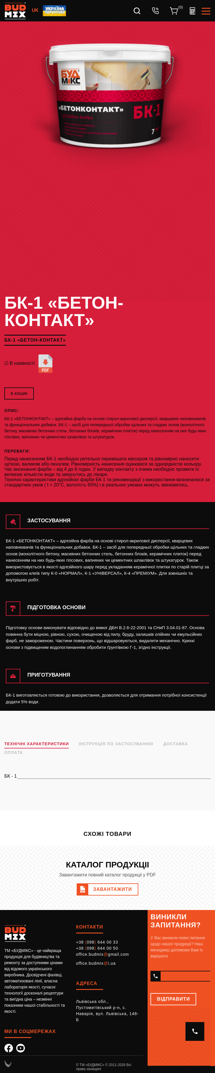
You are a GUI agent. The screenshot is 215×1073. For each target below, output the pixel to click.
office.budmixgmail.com (102, 954)
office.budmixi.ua (96, 963)
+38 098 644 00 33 (97, 942)
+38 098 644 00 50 (97, 948)
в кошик (19, 393)
